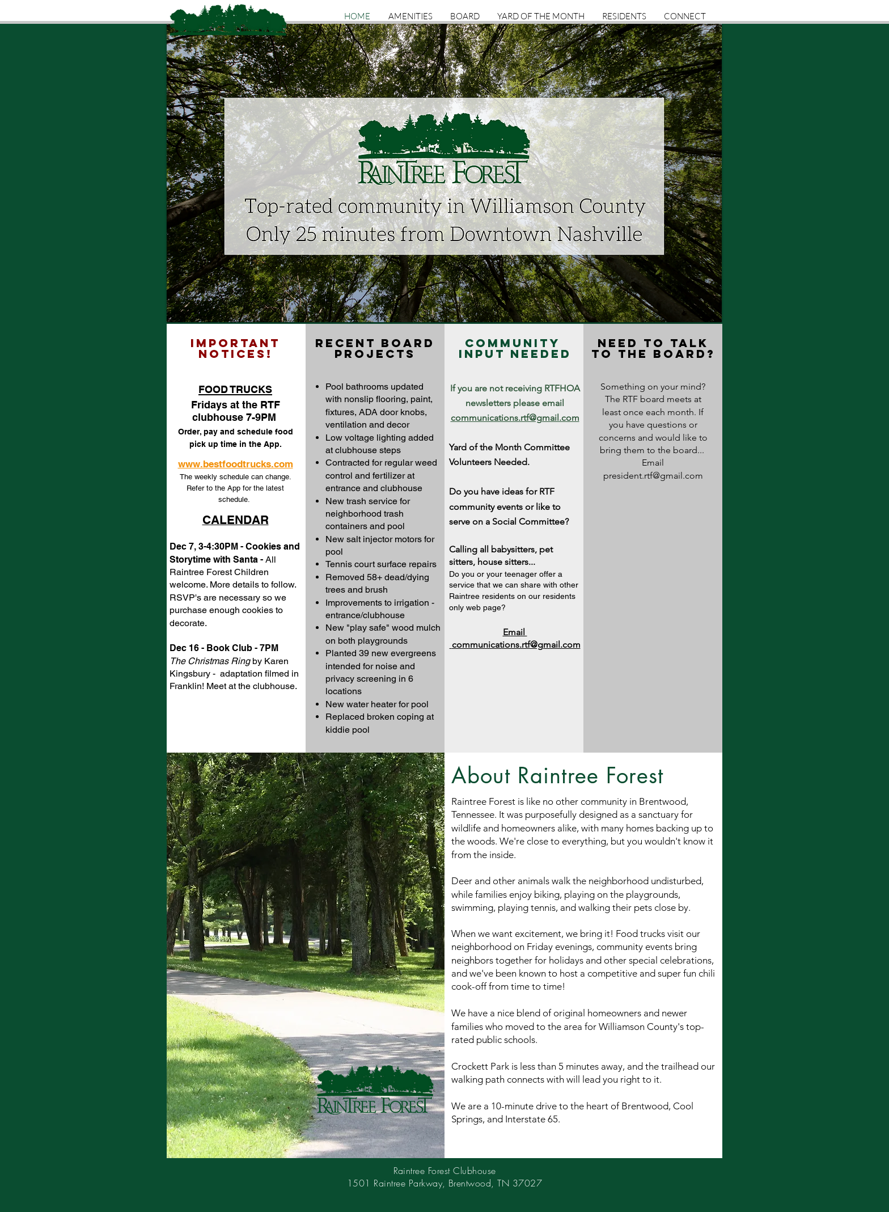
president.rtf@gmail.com (653, 475)
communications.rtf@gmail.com (515, 417)
